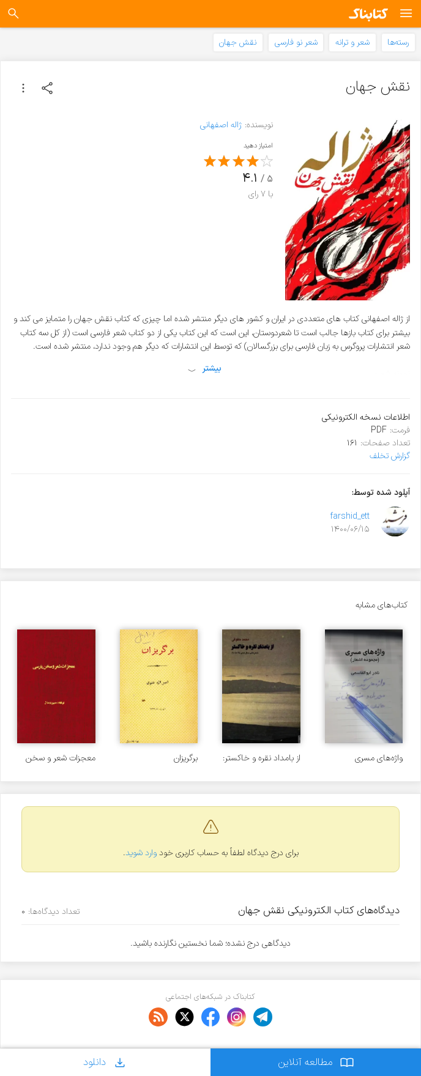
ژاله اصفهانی (221, 125)
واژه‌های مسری (379, 758)
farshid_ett (350, 516)
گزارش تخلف (390, 456)
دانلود (105, 1062)
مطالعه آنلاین (316, 1062)
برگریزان (186, 758)
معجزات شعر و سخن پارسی (60, 758)
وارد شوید (141, 853)
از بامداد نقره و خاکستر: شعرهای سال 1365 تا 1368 (261, 758)
